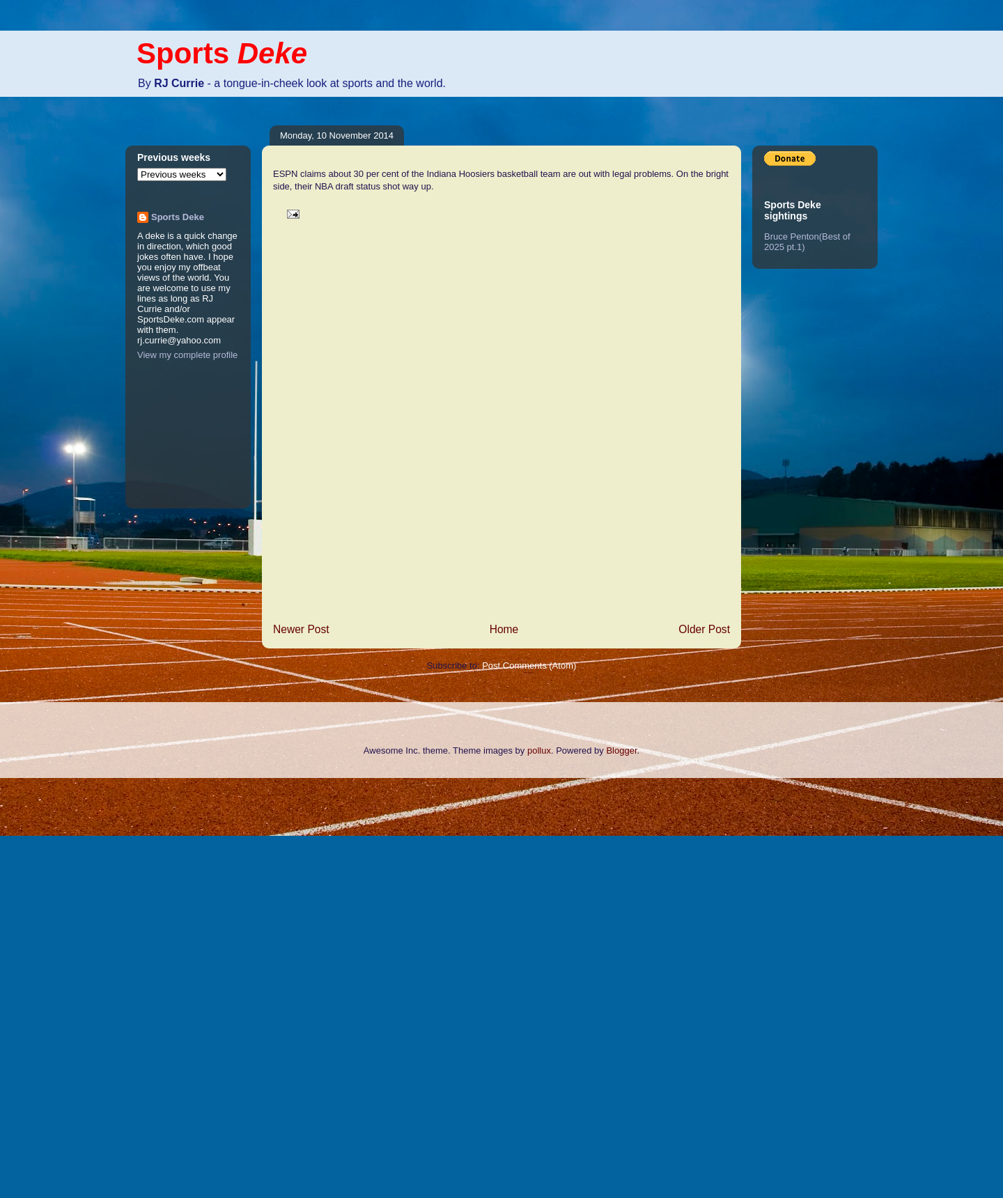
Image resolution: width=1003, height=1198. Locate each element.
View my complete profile (187, 355)
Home (504, 629)
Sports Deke (177, 217)
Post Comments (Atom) (529, 665)
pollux (539, 750)
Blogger (621, 750)
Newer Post (301, 629)
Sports (222, 53)
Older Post (704, 629)
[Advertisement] (55, 986)
